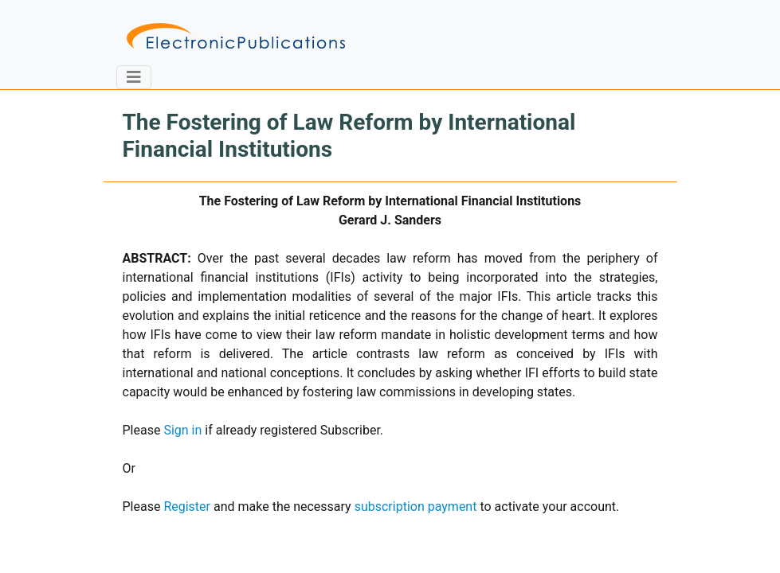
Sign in (182, 430)
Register (186, 506)
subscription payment (416, 506)
